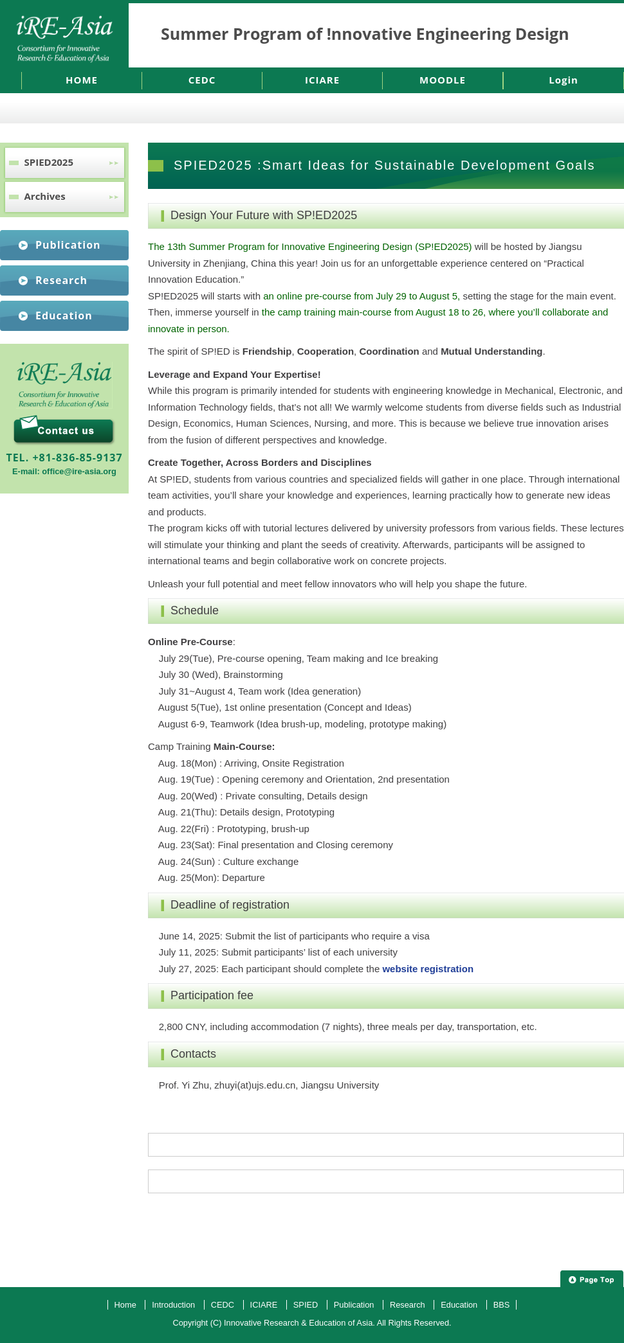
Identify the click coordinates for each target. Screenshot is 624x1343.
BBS (501, 1305)
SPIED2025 (48, 162)
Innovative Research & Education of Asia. (299, 1323)
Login (563, 79)
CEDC (202, 79)
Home (125, 1305)
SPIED (305, 1305)
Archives (45, 196)
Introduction (173, 1305)
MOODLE (442, 79)
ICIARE (322, 79)
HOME (82, 79)
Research (61, 280)
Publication (68, 245)
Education (64, 315)
